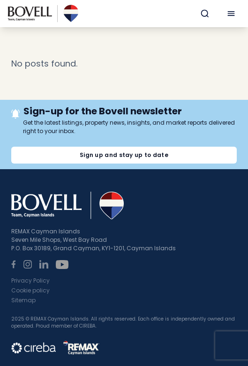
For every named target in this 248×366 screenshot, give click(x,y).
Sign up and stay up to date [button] (124, 155)
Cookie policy (30, 290)
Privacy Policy (30, 280)
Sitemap (23, 300)
